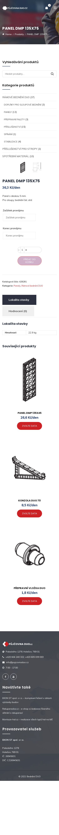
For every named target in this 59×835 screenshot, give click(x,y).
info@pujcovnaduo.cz (17, 716)
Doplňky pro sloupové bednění (22, 104)
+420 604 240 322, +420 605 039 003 (25, 711)
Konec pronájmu (12, 282)
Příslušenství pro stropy (19, 148)
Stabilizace (10, 141)
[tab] (19, 354)
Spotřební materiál (15, 156)
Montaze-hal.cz (10, 773)
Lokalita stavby (19, 354)
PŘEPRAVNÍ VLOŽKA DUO (29, 642)
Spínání (8, 134)
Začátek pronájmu (13, 264)
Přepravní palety (14, 119)
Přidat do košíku (30, 315)
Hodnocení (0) (18, 365)
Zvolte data (29, 480)
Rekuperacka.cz (10, 763)
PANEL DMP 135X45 (30, 467)
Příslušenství (12, 126)
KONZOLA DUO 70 (29, 555)
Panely (8, 112)
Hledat (54, 73)
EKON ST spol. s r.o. (12, 752)
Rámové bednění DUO (16, 97)
